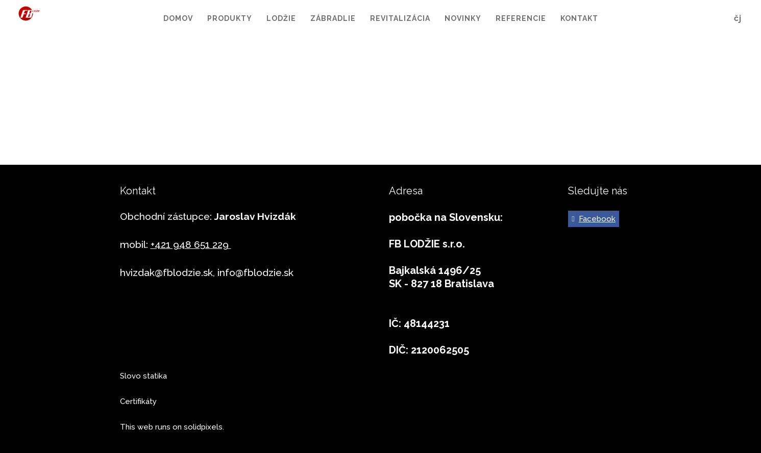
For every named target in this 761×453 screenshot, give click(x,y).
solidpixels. (204, 427)
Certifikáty (138, 401)
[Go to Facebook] (593, 219)
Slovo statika (143, 376)
